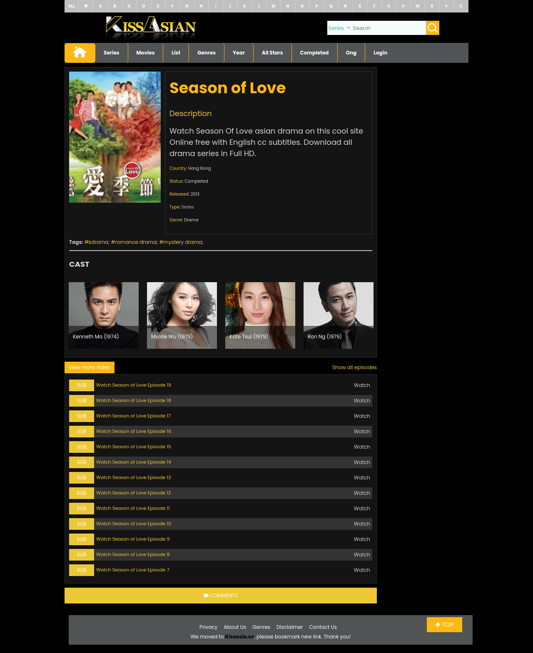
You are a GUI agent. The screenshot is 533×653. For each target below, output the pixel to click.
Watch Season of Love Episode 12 (133, 492)
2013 (195, 194)
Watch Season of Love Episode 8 (132, 554)
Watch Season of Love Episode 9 (132, 539)
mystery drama (183, 242)
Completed (314, 52)
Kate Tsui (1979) (248, 336)
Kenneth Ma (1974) (96, 336)
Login (380, 52)
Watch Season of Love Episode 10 (133, 523)
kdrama (98, 242)
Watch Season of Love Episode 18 (133, 400)
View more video (89, 367)
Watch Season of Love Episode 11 (132, 508)
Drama (191, 220)
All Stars (272, 52)
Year (239, 52)
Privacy (208, 627)
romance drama (136, 242)
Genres (206, 52)
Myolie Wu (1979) (172, 336)
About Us (235, 627)
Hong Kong (199, 168)
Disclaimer (289, 627)
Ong (351, 52)
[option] (104, 315)
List (176, 52)
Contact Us (323, 627)
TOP (444, 624)
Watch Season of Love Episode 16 (133, 431)
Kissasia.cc (239, 636)
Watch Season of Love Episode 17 (133, 415)
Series (112, 52)
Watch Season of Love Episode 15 (133, 446)
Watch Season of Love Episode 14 (133, 462)
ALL (71, 6)
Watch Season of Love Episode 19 (133, 385)
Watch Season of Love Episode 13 (133, 477)
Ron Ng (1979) (325, 336)
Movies (146, 52)
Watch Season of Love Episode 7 (132, 569)
